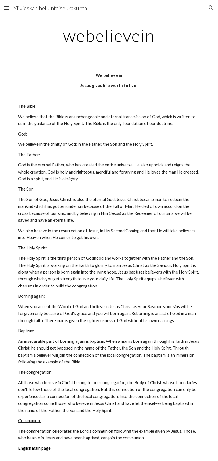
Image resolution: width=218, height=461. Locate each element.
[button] (7, 8)
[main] (109, 35)
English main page (34, 448)
